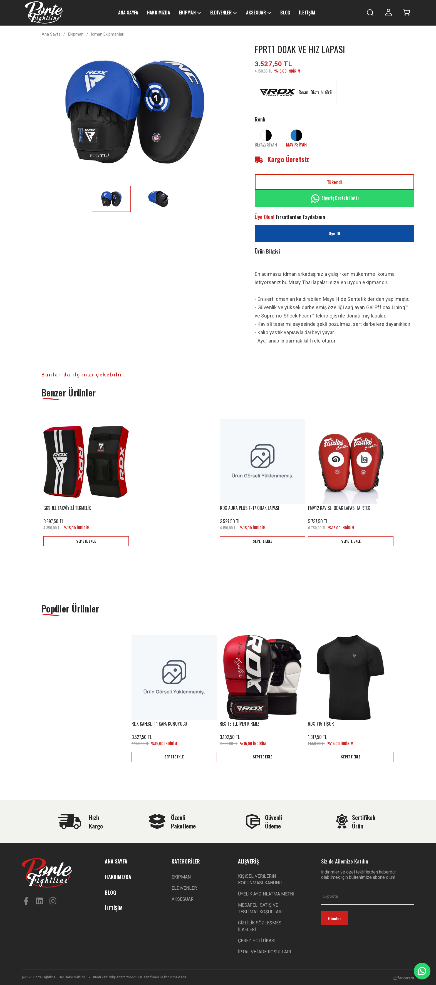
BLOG (285, 12)
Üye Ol (334, 233)
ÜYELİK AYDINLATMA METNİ (266, 894)
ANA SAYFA (128, 12)
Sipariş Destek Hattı (334, 198)
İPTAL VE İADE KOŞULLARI (264, 951)
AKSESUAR (256, 12)
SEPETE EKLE (86, 541)
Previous (34, 482)
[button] (407, 12)
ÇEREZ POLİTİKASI (257, 940)
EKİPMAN (187, 12)
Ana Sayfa (51, 34)
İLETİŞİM (307, 12)
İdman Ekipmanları (107, 34)
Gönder (334, 918)
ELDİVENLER (221, 12)
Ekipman (76, 34)
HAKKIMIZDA (158, 12)
